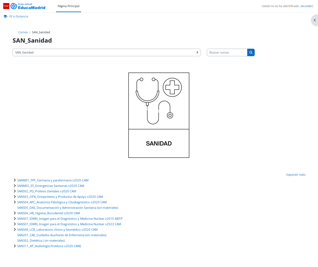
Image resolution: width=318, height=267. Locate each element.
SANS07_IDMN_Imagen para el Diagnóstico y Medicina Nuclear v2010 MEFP (69, 218)
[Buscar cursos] (227, 52)
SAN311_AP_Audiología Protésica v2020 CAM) (49, 246)
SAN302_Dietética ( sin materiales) (41, 240)
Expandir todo (295, 175)
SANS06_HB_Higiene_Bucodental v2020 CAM (48, 213)
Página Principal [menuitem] (69, 6)
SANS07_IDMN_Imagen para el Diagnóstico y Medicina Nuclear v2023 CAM (69, 224)
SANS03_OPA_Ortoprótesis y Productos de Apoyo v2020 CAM (60, 197)
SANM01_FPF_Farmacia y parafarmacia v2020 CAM (52, 180)
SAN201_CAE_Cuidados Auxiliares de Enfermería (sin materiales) (61, 235)
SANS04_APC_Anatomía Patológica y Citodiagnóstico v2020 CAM (62, 202)
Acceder (306, 6)
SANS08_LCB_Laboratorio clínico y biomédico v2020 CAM (57, 229)
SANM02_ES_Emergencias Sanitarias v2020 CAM (50, 186)
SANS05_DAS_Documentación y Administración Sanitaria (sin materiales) (67, 208)
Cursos (23, 32)
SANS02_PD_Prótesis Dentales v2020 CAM (46, 191)
